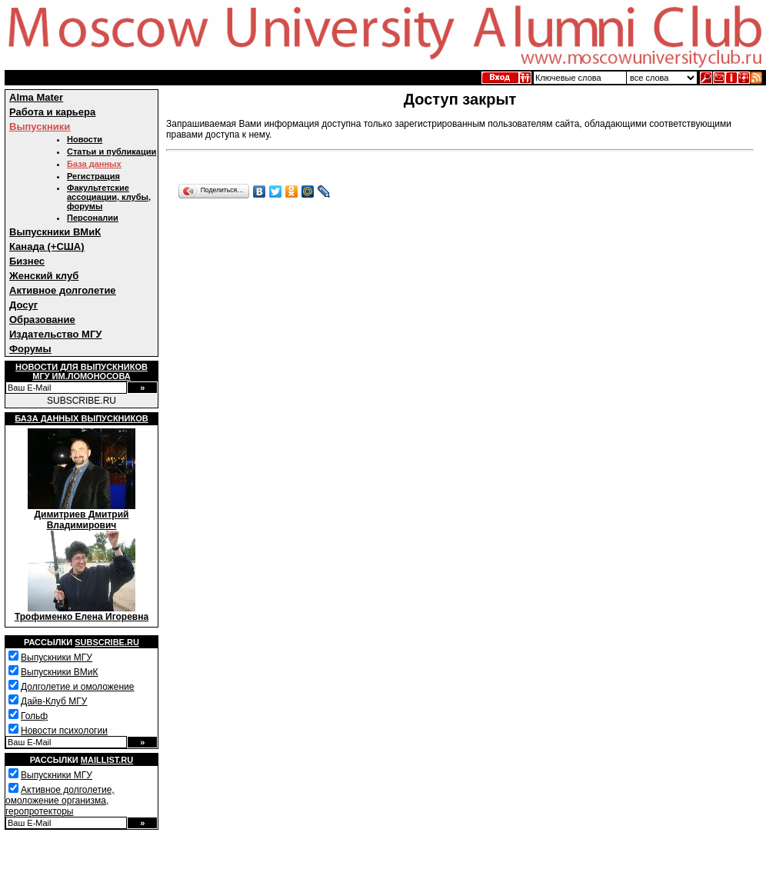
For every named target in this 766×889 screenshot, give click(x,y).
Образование (42, 319)
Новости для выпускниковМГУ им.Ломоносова (81, 371)
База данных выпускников (81, 418)
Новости (84, 139)
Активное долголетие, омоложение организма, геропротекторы (60, 800)
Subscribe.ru (107, 642)
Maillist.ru (107, 759)
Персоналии (92, 217)
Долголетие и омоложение (77, 686)
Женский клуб (43, 275)
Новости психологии (64, 730)
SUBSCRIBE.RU (81, 400)
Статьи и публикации (111, 151)
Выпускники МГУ (56, 657)
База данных (94, 163)
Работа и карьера (52, 112)
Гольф (34, 716)
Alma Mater (36, 97)
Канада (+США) (47, 246)
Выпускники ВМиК (55, 232)
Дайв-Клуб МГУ (54, 701)
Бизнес (27, 261)
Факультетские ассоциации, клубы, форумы (109, 197)
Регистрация (93, 176)
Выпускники (39, 126)
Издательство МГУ (55, 334)
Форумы (30, 349)
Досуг (23, 305)
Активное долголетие (62, 290)
